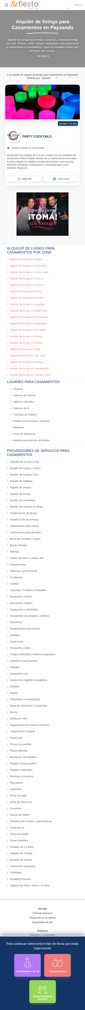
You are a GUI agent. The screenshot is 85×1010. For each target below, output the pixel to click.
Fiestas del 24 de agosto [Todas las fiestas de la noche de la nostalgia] (42, 917)
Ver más (41, 56)
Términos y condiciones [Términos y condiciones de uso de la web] (42, 935)
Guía (77, 4)
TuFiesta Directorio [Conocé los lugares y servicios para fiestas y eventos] (42, 913)
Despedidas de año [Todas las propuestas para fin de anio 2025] (42, 922)
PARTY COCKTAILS (37, 136)
